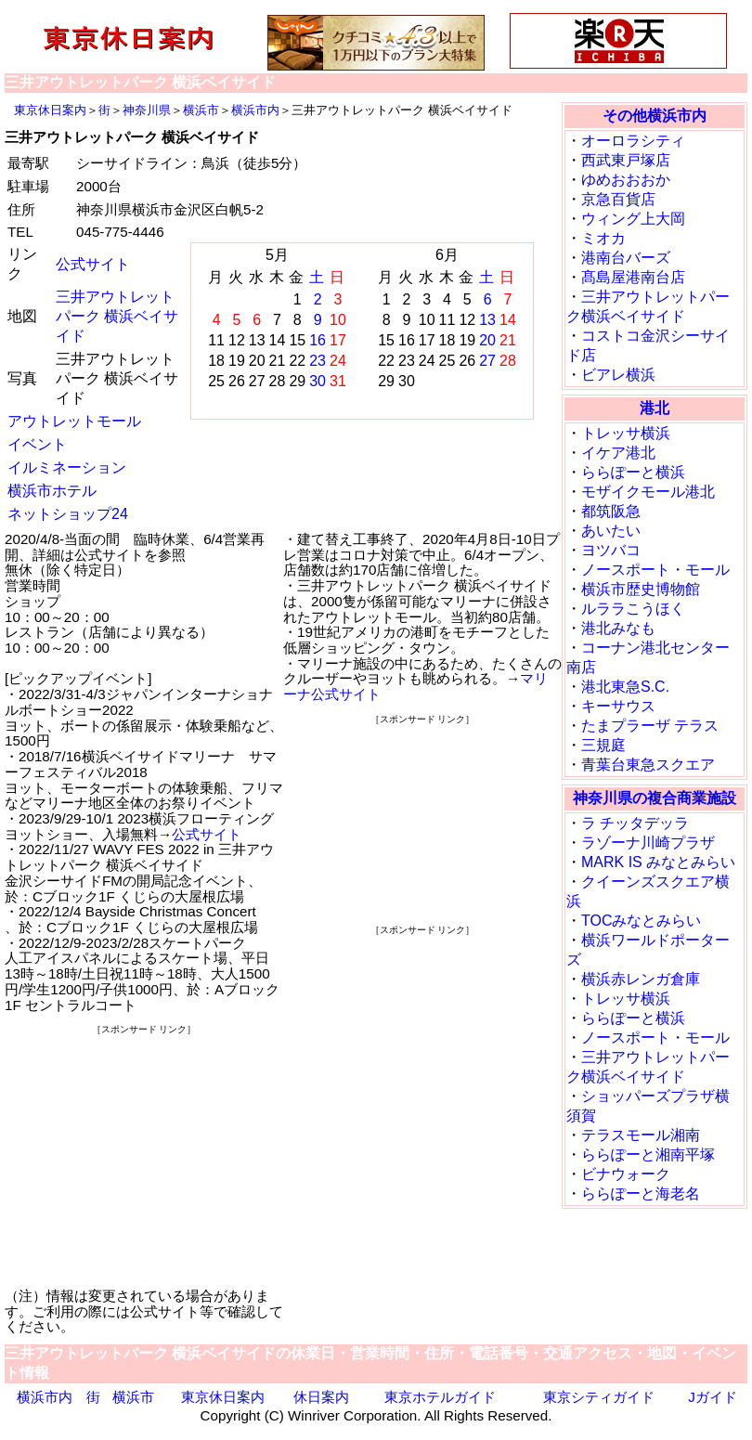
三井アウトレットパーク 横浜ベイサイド (117, 316)
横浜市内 (255, 110)
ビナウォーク (625, 1174)
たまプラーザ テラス (650, 725)
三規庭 (603, 745)
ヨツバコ (611, 550)
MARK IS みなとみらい (658, 862)
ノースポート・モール (655, 569)
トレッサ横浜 (625, 433)
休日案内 (321, 1397)
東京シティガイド (599, 1397)
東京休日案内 (50, 110)
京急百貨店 (618, 199)
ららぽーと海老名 (640, 1193)
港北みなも (618, 628)
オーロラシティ (633, 141)
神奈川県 (147, 110)
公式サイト (93, 264)
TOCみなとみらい (641, 920)
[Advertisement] (144, 1154)
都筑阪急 (611, 511)
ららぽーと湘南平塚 (648, 1154)
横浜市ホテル (52, 491)
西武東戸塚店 (625, 160)
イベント (37, 444)
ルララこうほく (633, 608)
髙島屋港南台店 (633, 277)
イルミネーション (66, 467)
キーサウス (618, 706)
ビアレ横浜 (618, 375)
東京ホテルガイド (440, 1397)
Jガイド (712, 1397)
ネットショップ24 (67, 514)
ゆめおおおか (625, 180)
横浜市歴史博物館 (640, 589)
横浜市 (201, 110)
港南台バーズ (625, 258)
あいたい (611, 530)
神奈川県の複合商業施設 (654, 798)
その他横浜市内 (655, 115)
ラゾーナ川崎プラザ (648, 842)
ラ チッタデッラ (635, 823)
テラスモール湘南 (640, 1135)
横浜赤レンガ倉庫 (640, 979)
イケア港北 (618, 453)
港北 (654, 408)
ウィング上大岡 (633, 219)
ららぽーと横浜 (633, 472)
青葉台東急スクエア (648, 764)
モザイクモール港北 (648, 491)
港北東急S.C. (625, 686)
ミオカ (603, 238)
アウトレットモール (74, 421)
